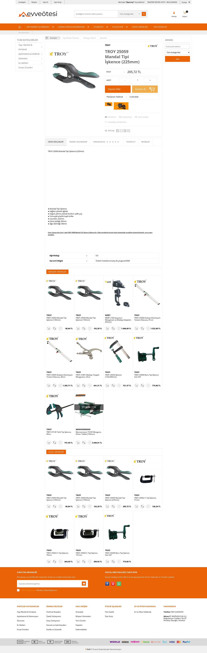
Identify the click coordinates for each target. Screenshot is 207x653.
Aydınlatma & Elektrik (28, 53)
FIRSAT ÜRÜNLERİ (140, 27)
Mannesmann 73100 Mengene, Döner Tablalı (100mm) (88, 433)
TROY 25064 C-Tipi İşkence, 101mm (87, 554)
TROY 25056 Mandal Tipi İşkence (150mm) (86, 319)
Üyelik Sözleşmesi (53, 616)
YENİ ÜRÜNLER (160, 27)
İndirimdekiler (81, 629)
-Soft (88, 649)
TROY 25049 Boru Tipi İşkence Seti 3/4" (146, 376)
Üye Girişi (57, 2)
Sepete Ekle (118, 90)
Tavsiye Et (112, 117)
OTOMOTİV (99, 27)
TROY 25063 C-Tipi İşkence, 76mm (57, 554)
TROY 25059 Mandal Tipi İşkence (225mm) (115, 499)
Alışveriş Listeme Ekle (117, 122)
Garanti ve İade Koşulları (56, 625)
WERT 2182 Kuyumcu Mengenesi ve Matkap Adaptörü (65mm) (118, 320)
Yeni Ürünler (81, 620)
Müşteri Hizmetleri (83, 616)
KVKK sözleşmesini (28, 590)
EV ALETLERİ (117, 27)
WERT (108, 315)
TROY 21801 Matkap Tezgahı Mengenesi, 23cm (87, 376)
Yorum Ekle (127, 117)
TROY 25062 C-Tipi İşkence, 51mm (145, 499)
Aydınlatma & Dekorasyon (27, 616)
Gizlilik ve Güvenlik (53, 629)
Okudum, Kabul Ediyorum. (37, 590)
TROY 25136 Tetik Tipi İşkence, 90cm (58, 433)
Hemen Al (145, 89)
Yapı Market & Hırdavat (25, 47)
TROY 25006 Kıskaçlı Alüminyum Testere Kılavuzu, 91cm (147, 319)
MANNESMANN (83, 429)
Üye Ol (45, 2)
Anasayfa (79, 612)
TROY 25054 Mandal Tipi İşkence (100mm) (56, 319)
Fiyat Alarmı (143, 117)
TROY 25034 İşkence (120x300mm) (113, 376)
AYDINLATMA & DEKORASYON (71, 27)
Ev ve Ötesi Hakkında (142, 612)
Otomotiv (22, 58)
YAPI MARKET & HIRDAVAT (37, 27)
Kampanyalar (23, 32)
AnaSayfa (22, 2)
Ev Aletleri (23, 63)
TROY (107, 45)
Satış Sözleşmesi (53, 620)
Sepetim (79, 625)
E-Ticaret (94, 649)
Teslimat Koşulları (53, 612)
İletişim (34, 2)
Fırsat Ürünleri (25, 67)
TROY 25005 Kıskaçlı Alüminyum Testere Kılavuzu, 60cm (59, 376)
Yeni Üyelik (109, 612)
